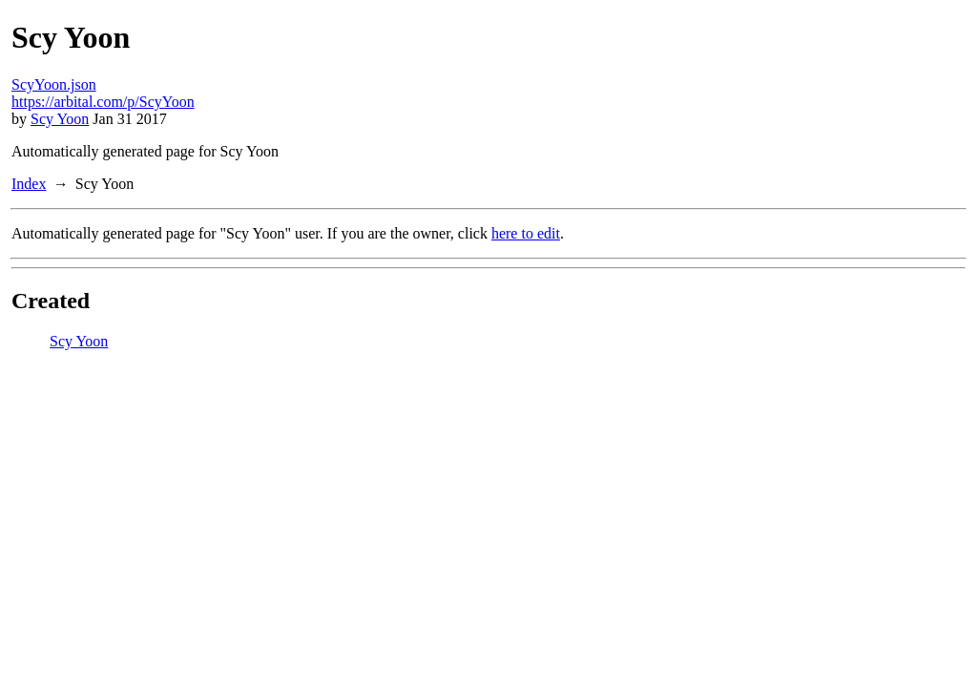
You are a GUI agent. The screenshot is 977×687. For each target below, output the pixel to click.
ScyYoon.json (53, 84)
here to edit (525, 233)
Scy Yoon (60, 119)
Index (28, 184)
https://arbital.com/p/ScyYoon (103, 102)
